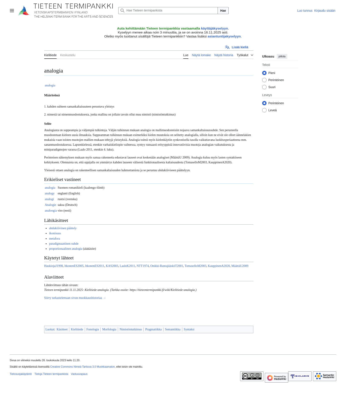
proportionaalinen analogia (65, 248)
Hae (223, 10)
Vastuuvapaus (79, 374)
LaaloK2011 (127, 266)
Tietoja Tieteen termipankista (51, 374)
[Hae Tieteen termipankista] (168, 10)
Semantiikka (173, 329)
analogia (50, 85)
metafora (54, 238)
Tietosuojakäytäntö (21, 374)
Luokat (49, 329)
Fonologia (92, 329)
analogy (50, 193)
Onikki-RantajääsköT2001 (166, 266)
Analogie (50, 205)
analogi (49, 199)
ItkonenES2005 (74, 266)
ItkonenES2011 (94, 266)
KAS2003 (112, 266)
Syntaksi (189, 329)
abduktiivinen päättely (63, 228)
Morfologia (109, 329)
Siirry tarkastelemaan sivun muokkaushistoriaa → (75, 298)
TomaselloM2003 (195, 266)
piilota (281, 56)
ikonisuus (55, 233)
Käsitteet (62, 329)
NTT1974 (143, 266)
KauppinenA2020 (219, 266)
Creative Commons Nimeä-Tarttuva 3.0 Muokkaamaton (82, 366)
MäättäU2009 (239, 266)
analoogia (51, 210)
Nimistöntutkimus (131, 329)
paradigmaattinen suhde (63, 243)
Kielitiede (77, 329)
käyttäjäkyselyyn (214, 28)
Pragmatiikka (153, 329)
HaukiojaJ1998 (53, 266)
